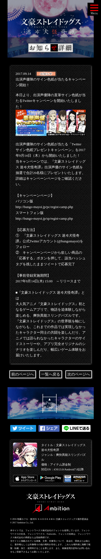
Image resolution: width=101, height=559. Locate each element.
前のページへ (22, 374)
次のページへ (78, 374)
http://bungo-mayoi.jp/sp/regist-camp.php (44, 218)
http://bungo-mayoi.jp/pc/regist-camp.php (44, 207)
